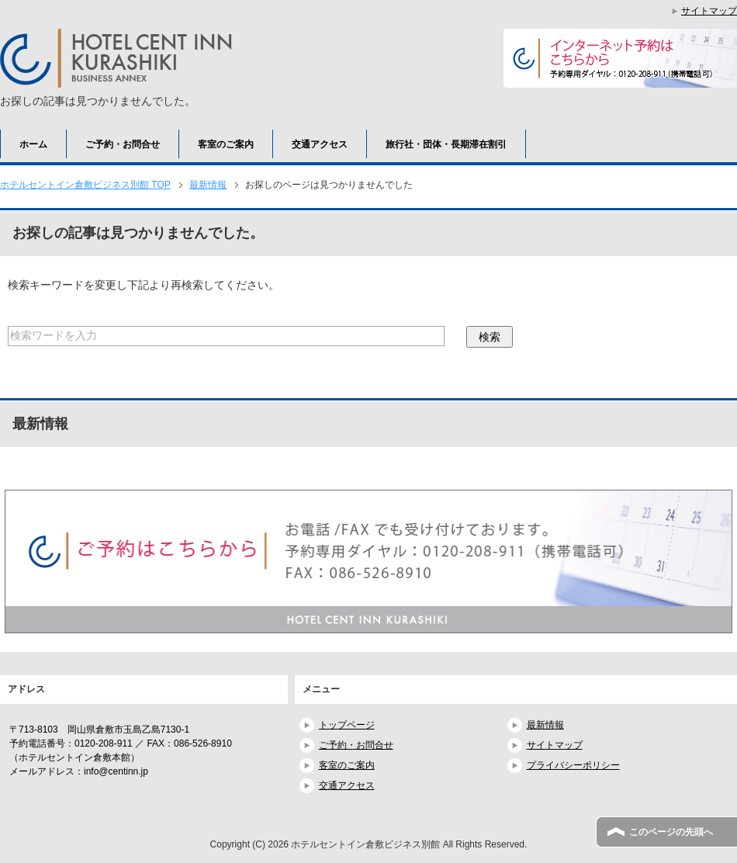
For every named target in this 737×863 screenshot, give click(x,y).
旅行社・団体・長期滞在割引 (446, 144)
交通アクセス (320, 144)
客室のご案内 (226, 144)
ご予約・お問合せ (122, 144)
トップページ (347, 724)
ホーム (33, 144)
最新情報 (545, 724)
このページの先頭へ (671, 832)
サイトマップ (555, 745)
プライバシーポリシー (573, 765)
